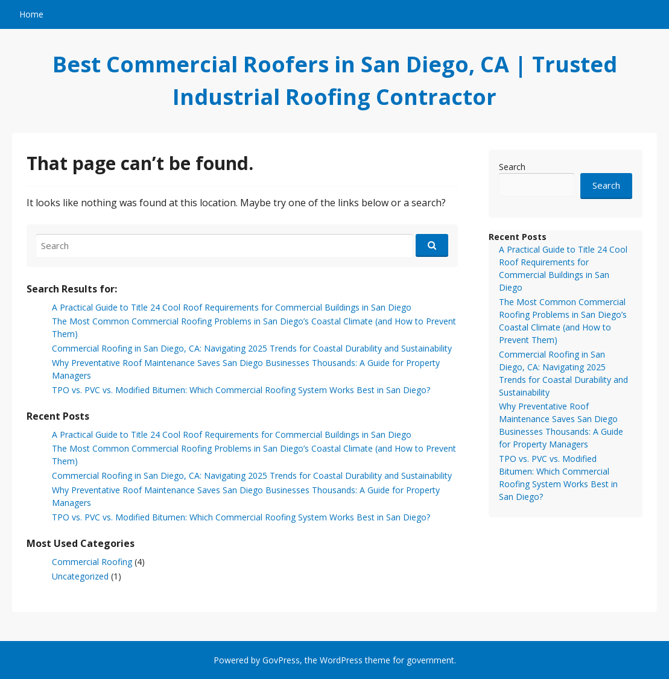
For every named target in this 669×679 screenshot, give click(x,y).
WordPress (341, 660)
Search (512, 166)
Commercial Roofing (92, 561)
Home (31, 14)
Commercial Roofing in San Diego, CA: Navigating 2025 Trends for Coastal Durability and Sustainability (252, 348)
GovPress (281, 660)
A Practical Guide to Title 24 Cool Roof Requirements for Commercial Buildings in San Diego (231, 307)
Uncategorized (80, 576)
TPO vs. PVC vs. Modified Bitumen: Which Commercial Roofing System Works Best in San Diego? (241, 390)
